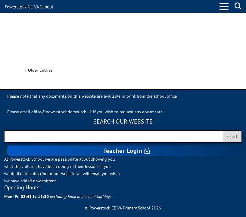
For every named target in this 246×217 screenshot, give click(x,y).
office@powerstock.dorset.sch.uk (61, 112)
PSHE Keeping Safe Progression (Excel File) (96, 49)
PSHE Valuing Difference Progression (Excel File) (105, 16)
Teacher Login (122, 151)
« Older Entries (38, 70)
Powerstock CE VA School (29, 7)
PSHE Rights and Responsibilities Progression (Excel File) (119, 27)
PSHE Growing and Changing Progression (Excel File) (113, 60)
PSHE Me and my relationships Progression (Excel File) (115, 38)
